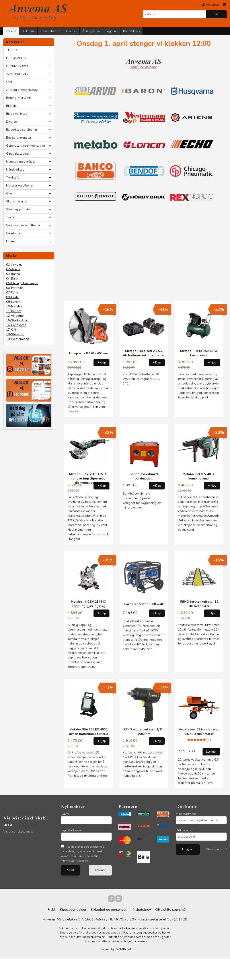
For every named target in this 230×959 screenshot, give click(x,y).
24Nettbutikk (123, 950)
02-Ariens (13, 269)
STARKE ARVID (17, 66)
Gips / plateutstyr (18, 153)
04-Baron (12, 278)
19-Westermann (17, 339)
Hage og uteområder (20, 161)
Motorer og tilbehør (19, 185)
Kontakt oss (131, 31)
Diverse (11, 122)
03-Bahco (13, 274)
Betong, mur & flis (18, 98)
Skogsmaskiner (16, 201)
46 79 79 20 (124, 920)
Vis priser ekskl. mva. (18, 831)
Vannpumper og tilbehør (23, 225)
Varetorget (13, 233)
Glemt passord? (216, 849)
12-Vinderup (15, 316)
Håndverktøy (15, 169)
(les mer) (82, 860)
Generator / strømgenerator (25, 146)
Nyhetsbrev (142, 910)
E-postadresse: (71, 830)
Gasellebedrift (50, 31)
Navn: (65, 814)
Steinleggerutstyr (18, 209)
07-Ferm (12, 292)
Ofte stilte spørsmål (170, 910)
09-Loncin (13, 302)
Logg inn (112, 31)
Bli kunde (28, 31)
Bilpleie (11, 106)
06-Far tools (14, 288)
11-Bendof (13, 311)
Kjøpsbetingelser (73, 910)
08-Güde (12, 297)
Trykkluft (12, 177)
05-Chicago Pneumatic (22, 283)
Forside (11, 31)
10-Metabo (14, 306)
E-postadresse (186, 814)
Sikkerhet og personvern (109, 910)
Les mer (100, 870)
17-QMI (11, 330)
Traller (11, 217)
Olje (9, 193)
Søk (216, 14)
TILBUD (11, 50)
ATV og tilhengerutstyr (22, 90)
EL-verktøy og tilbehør (21, 130)
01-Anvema (14, 264)
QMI (9, 82)
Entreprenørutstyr (18, 138)
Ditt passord (184, 830)
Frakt (51, 910)
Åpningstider (91, 31)
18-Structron (15, 334)
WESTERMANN (17, 74)
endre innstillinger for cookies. (128, 942)
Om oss (71, 31)
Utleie (10, 241)
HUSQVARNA (16, 58)
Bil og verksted (16, 114)
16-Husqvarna (16, 325)
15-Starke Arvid (17, 320)
